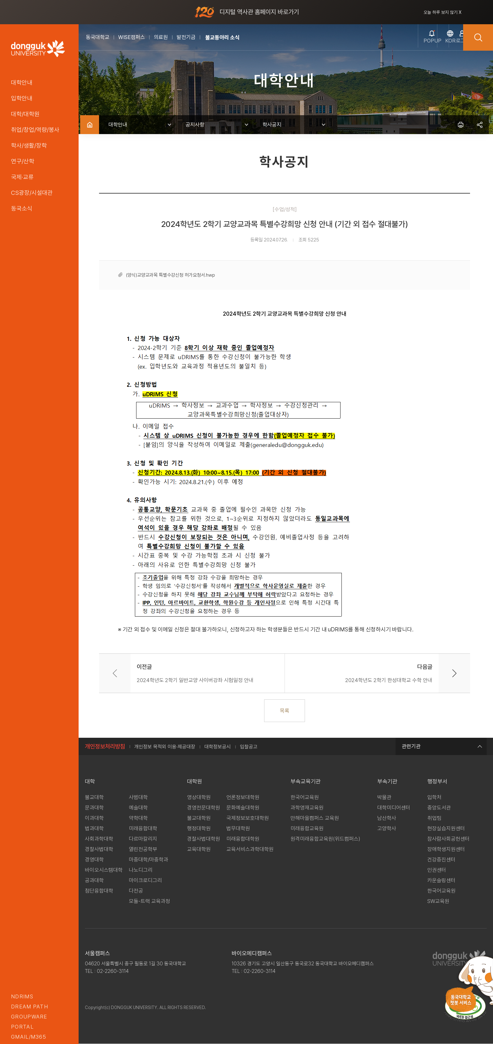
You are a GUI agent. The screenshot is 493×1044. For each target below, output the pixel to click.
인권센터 (436, 870)
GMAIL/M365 (28, 1037)
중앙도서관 (439, 808)
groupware (29, 1016)
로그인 (448, 44)
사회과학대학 (99, 839)
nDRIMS (22, 996)
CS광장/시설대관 (32, 192)
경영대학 (94, 860)
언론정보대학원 (242, 797)
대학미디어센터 (393, 808)
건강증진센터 (441, 860)
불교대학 (94, 797)
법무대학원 (238, 829)
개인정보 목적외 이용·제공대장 (164, 747)
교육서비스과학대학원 (250, 849)
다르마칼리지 (143, 839)
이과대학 (94, 818)
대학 (90, 781)
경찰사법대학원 (203, 839)
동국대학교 (97, 37)
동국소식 (21, 208)
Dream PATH (29, 1006)
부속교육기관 (306, 781)
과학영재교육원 (307, 808)
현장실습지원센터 (446, 829)
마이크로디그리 (145, 881)
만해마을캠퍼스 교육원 (315, 818)
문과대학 (94, 808)
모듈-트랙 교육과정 (149, 901)
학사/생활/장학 (29, 145)
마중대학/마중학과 (148, 860)
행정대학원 (199, 829)
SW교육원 (438, 901)
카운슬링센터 (441, 881)
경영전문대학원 (203, 808)
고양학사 (386, 829)
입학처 (434, 797)
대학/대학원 (25, 113)
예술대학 (138, 808)
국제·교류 (22, 176)
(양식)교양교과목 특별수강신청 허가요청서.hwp (171, 275)
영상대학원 (199, 797)
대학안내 (21, 82)
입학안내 (21, 98)
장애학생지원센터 (446, 849)
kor (418, 44)
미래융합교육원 (307, 829)
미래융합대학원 (242, 839)
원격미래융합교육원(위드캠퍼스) (325, 839)
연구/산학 (22, 161)
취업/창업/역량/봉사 (35, 129)
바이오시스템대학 (104, 870)
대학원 (194, 781)
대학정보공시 (217, 747)
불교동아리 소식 (222, 37)
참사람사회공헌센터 (448, 839)
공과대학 (94, 881)
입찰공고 (249, 747)
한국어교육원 (305, 797)
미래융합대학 (143, 829)
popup (389, 44)
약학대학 (138, 818)
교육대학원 (199, 849)
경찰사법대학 (99, 849)
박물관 (384, 797)
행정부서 (437, 781)
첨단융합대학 (99, 891)
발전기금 (186, 37)
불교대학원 (199, 818)
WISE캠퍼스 (131, 37)
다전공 (136, 891)
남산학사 (386, 818)
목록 (286, 711)
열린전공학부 (143, 849)
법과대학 (94, 829)
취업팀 (434, 818)
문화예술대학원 (242, 808)
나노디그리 (140, 870)
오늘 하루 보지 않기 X (443, 12)
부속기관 (387, 781)
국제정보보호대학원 (247, 818)
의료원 (161, 37)
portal (22, 1027)
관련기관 (441, 746)
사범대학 (138, 797)
